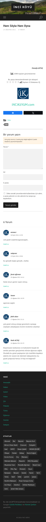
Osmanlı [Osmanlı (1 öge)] (22, 469)
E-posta (6, 183)
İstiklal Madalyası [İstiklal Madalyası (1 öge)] (29, 485)
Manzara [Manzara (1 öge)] (24, 457)
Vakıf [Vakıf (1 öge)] (13, 477)
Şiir (4, 401)
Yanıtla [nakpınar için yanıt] (6, 265)
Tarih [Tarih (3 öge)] (38, 473)
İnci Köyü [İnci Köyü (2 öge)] (8, 485)
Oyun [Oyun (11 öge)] (30, 469)
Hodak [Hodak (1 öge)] (14, 453)
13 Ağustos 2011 (9, 29)
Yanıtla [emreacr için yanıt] (6, 244)
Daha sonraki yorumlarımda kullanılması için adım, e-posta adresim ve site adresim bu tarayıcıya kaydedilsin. (22, 196)
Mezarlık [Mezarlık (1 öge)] (22, 461)
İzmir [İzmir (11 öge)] (6, 489)
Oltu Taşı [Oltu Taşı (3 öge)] (14, 469)
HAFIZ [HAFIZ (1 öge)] (12, 449)
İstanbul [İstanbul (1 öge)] (17, 485)
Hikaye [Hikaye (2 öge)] (7, 453)
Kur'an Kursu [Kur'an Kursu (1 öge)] (9, 457)
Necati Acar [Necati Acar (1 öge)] (36, 465)
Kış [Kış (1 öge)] (17, 457)
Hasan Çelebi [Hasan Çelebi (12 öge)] (22, 449)
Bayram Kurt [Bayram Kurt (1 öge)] (30, 441)
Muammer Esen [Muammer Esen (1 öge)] (10, 465)
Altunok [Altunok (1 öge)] (7, 441)
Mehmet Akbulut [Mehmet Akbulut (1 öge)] (10, 461)
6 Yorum (21, 29)
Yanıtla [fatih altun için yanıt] (6, 331)
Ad (4, 172)
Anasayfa (6, 382)
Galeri (5, 392)
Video (9, 120)
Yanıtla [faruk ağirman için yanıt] (6, 286)
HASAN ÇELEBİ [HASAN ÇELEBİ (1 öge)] (34, 449)
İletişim (6, 425)
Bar (6, 124)
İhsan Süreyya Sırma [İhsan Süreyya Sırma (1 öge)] (26, 481)
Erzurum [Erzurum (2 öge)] (23, 445)
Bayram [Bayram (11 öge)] (20, 441)
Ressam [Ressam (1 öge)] (16, 473)
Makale (6, 406)
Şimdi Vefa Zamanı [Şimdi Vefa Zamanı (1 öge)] (17, 489)
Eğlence (6, 415)
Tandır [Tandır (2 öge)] (31, 473)
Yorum (6, 147)
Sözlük (6, 420)
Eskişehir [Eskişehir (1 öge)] (32, 445)
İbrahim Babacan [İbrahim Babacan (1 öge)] (10, 481)
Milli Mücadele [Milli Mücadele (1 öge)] (33, 461)
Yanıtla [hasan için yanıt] (6, 307)
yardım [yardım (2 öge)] (26, 477)
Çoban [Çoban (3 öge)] (34, 477)
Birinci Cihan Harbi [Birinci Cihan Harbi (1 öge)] (11, 445)
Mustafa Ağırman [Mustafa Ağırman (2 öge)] (24, 465)
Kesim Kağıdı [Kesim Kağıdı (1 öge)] (31, 453)
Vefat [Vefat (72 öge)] (19, 477)
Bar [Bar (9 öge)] (14, 441)
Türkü (5, 410)
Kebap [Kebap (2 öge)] (22, 453)
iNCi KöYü (23, 7)
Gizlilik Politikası (15, 504)
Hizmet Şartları (30, 504)
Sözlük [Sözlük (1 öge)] (24, 473)
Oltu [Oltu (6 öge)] (6, 469)
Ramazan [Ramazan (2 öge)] (8, 473)
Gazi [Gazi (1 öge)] (6, 449)
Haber (5, 387)
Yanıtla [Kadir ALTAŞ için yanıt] (6, 363)
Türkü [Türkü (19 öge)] (6, 477)
